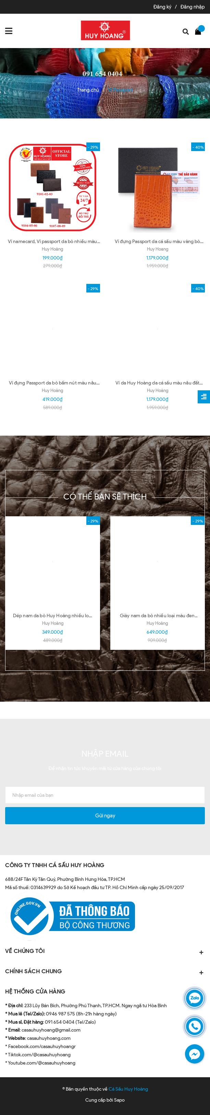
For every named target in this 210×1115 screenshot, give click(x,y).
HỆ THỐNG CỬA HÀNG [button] (35, 991)
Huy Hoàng (52, 249)
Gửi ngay (105, 816)
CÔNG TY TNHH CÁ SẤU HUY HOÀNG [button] (54, 865)
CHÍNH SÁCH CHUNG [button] (105, 972)
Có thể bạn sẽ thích (105, 497)
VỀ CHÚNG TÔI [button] (105, 952)
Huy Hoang (157, 249)
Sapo (119, 1100)
